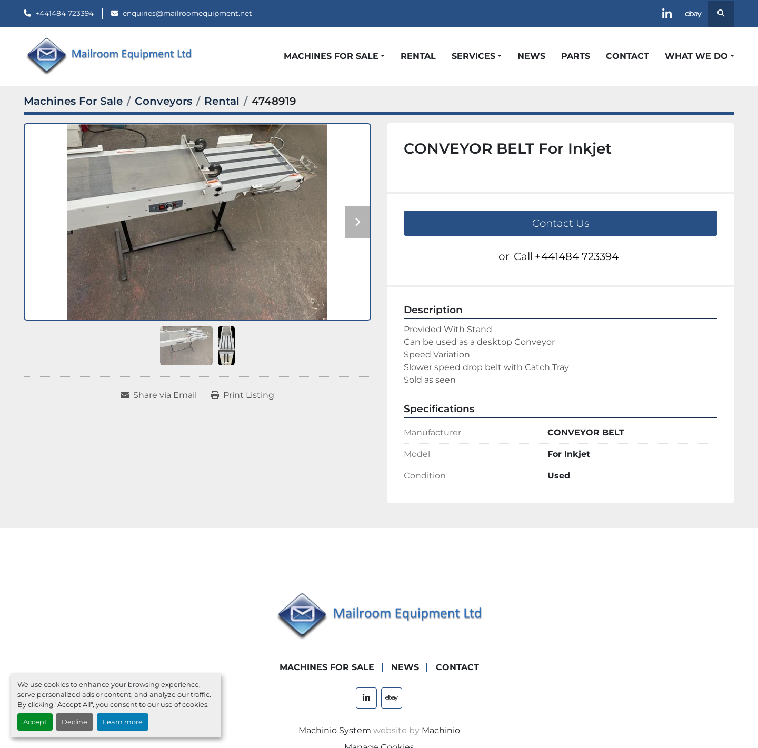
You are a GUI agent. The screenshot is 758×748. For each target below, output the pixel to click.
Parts (575, 56)
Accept (35, 722)
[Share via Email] (159, 395)
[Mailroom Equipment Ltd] (379, 616)
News (531, 56)
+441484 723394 (64, 13)
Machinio (441, 730)
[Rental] (222, 101)
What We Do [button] (696, 56)
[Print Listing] (242, 395)
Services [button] (473, 56)
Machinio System (334, 730)
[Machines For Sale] (73, 101)
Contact (627, 56)
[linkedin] (667, 14)
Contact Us (561, 223)
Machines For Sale (331, 56)
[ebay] (694, 14)
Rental (418, 56)
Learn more (123, 722)
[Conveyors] (163, 101)
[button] (334, 56)
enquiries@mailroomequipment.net (187, 13)
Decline (74, 722)
